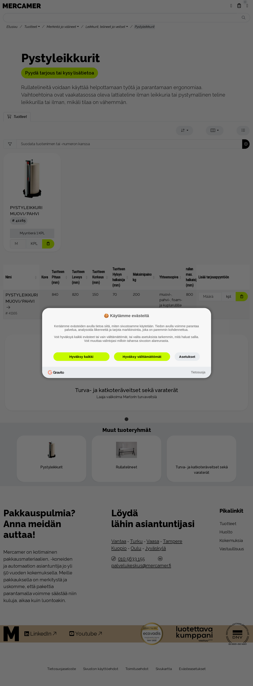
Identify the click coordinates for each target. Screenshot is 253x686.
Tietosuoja (198, 372)
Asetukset (187, 356)
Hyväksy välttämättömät (142, 356)
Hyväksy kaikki (81, 356)
